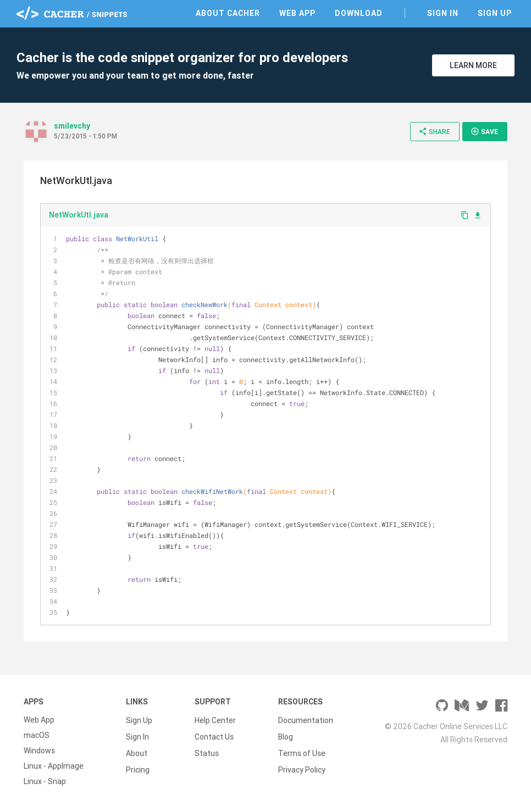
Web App (297, 13)
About (136, 751)
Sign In (442, 13)
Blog (285, 735)
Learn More (473, 65)
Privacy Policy (301, 766)
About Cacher (228, 13)
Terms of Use (301, 751)
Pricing (138, 766)
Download (359, 13)
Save (484, 131)
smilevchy (72, 126)
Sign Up (495, 13)
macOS (36, 735)
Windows (39, 751)
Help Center (215, 720)
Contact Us (214, 735)
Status (207, 751)
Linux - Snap (45, 781)
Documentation (305, 720)
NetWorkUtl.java (78, 215)
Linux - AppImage (54, 766)
